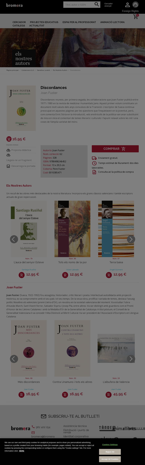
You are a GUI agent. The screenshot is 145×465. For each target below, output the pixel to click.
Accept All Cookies (110, 459)
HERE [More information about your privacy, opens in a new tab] (21, 451)
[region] (72, 451)
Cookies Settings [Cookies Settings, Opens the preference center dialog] (110, 445)
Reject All (110, 452)
